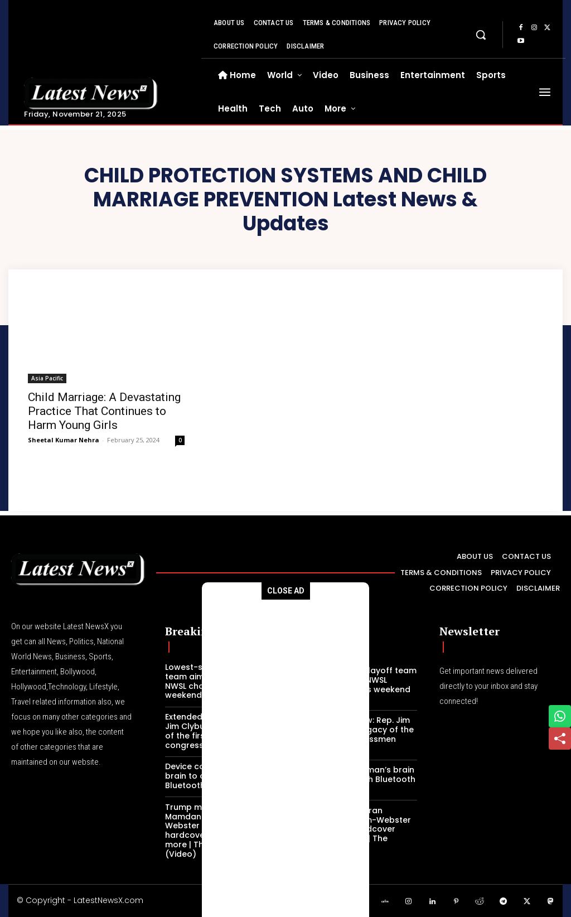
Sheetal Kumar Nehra (63, 440)
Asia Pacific (47, 378)
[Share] (560, 738)
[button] (480, 34)
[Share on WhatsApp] (560, 716)
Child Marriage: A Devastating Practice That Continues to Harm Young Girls (104, 411)
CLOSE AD (285, 590)
